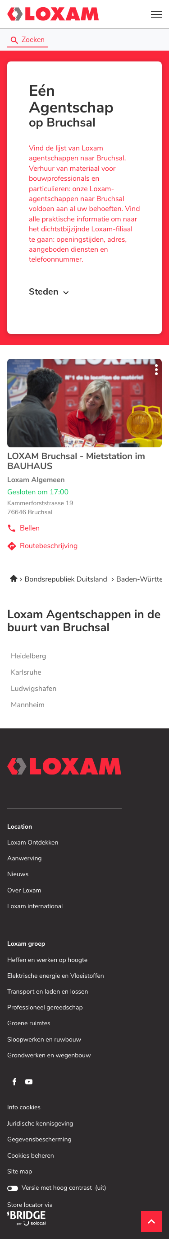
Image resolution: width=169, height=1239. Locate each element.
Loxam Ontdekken (32, 843)
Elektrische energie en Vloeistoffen (55, 976)
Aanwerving (24, 858)
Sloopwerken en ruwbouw (44, 1040)
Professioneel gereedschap (45, 1007)
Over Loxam (24, 890)
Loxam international (35, 906)
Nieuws (17, 874)
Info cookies (24, 1107)
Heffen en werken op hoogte (47, 960)
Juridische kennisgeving (40, 1124)
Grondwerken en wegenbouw (49, 1055)
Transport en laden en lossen (47, 992)
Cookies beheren (30, 1156)
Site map (19, 1172)
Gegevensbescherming (39, 1139)
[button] (156, 14)
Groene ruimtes (28, 1023)
